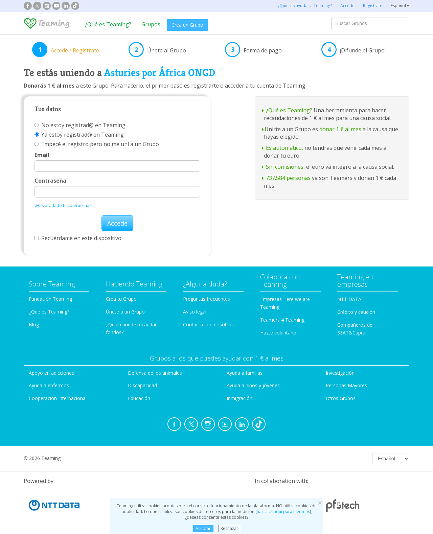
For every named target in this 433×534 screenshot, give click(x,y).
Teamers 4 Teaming (282, 320)
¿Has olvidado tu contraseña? (63, 205)
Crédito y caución (356, 312)
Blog (34, 324)
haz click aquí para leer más (283, 511)
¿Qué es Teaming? (108, 24)
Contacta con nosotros (208, 324)
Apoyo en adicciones (51, 373)
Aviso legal (194, 311)
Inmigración (239, 398)
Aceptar (203, 528)
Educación (139, 398)
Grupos (150, 24)
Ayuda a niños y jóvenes (253, 385)
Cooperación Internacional (58, 398)
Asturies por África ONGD (159, 72)
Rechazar (229, 528)
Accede (117, 223)
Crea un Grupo (187, 25)
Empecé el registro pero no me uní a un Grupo (97, 144)
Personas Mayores (346, 385)
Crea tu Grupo (121, 299)
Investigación (340, 373)
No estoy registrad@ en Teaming (80, 125)
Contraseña (50, 180)
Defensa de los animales (155, 373)
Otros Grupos (341, 398)
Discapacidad (142, 385)
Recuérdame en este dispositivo (78, 238)
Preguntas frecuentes (206, 299)
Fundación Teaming (50, 299)
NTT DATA (349, 299)
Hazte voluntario (278, 332)
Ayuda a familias (245, 373)
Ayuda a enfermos (49, 385)
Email (42, 155)
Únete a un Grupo (125, 311)
